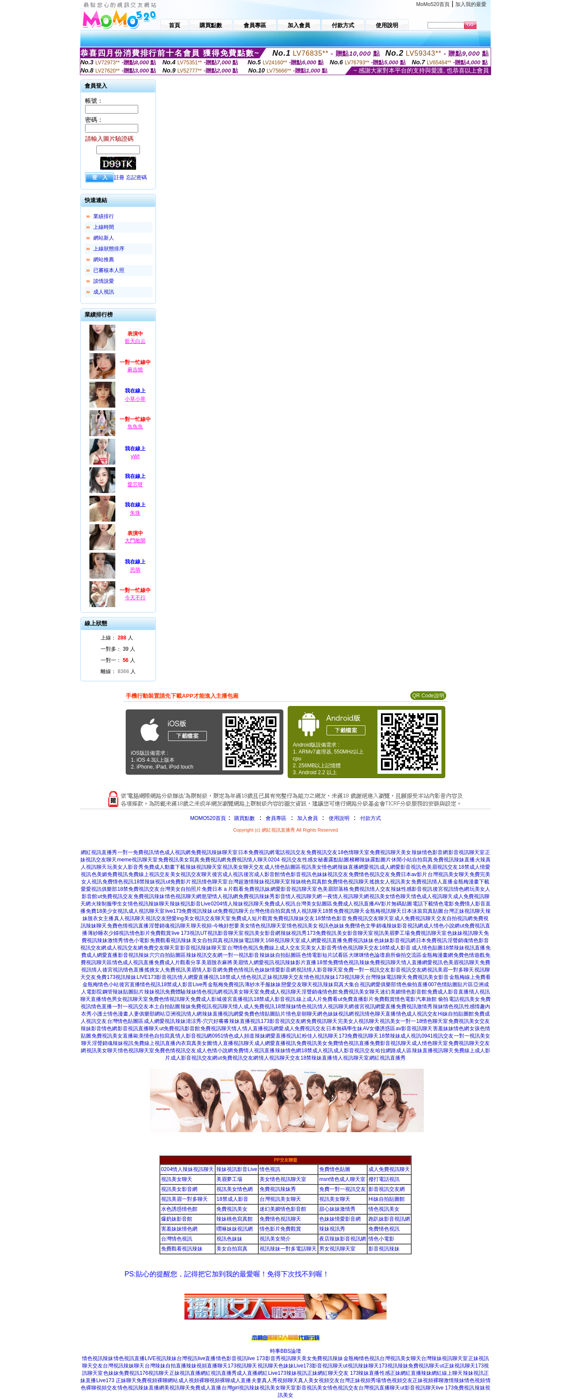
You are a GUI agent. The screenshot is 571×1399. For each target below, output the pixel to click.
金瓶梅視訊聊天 (383, 911)
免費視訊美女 (311, 1043)
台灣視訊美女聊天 (448, 874)
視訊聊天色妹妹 (275, 1366)
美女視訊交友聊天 (191, 874)
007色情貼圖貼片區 (450, 984)
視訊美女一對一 (398, 1021)
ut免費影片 (178, 882)
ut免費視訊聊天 (231, 911)
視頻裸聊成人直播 (230, 1380)
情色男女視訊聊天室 (125, 999)
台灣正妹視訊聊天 (464, 911)
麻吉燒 (135, 370)
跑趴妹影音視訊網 (389, 1219)
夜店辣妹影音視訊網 (342, 1239)
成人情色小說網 (441, 926)
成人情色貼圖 (427, 948)
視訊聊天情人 (227, 1006)
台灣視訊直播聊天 (379, 1388)
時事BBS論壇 (285, 1351)
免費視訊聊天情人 (221, 1029)
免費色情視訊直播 (128, 926)
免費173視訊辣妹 (116, 977)
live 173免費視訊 (455, 1388)
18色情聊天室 (353, 852)
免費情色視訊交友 (369, 874)
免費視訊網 (213, 860)
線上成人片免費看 (317, 999)
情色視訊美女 (302, 926)
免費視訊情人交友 (369, 889)
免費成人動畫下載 (164, 867)
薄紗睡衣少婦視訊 (108, 933)
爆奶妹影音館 (176, 1219)
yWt (135, 456)
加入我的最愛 (470, 4)
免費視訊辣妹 (149, 896)
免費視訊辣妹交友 (293, 918)
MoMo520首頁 (433, 4)
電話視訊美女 (464, 999)
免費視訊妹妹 (358, 940)
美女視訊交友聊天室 (207, 918)
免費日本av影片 (408, 874)
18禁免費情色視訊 (337, 962)
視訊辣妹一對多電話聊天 (288, 1249)
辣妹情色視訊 (448, 1006)
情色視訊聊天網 (183, 896)
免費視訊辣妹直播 (454, 860)
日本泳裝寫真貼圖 (422, 911)
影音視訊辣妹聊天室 (203, 948)
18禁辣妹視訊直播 (464, 948)
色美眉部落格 (333, 889)
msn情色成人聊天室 (342, 1179)
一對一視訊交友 (130, 1006)
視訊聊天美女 (296, 1358)
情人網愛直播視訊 (198, 977)
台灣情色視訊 (242, 948)
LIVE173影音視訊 (156, 977)
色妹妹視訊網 (338, 1014)
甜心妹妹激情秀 (337, 1209)
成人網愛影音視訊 (400, 867)
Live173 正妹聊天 (116, 1380)
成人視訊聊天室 (146, 911)
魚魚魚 (135, 427)
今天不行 (135, 598)
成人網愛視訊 (159, 1021)
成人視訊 (103, 292)
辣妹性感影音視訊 (411, 889)
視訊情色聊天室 (209, 882)
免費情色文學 (360, 926)
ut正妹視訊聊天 (457, 1366)
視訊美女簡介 (275, 1239)
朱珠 (135, 513)
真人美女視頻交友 (318, 1380)
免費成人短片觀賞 (252, 918)
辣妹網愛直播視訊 (275, 1036)
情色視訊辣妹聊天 (148, 904)
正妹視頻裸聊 (428, 1380)
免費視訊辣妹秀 (256, 896)
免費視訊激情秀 (414, 1006)
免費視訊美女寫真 (179, 860)
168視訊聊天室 (282, 940)
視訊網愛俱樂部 (378, 984)
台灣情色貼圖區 (125, 1021)
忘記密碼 (136, 177)
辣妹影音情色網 (99, 1029)
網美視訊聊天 (174, 1388)
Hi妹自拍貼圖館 (456, 1014)
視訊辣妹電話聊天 (244, 940)
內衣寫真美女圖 (194, 1043)
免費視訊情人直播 (432, 882)
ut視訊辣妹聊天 (361, 1366)
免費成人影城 (206, 999)
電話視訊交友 (290, 852)
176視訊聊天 (154, 1373)
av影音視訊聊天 (414, 1029)
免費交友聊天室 (161, 948)
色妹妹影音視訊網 (395, 940)
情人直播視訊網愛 (263, 1029)
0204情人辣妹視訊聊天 (237, 904)
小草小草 (135, 399)
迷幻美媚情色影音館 (403, 992)
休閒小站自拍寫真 (412, 860)
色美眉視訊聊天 (461, 962)
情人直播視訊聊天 (233, 1043)
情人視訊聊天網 (335, 1006)
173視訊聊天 (350, 977)
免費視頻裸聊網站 (157, 1380)
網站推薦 (103, 259)
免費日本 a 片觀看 (223, 889)
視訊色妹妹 (331, 926)
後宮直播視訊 (237, 999)
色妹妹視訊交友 (330, 874)
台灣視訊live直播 (196, 1358)
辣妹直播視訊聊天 (433, 1051)
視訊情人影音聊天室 (319, 970)
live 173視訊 (185, 933)
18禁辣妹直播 (316, 1058)
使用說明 (339, 818)
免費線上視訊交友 (149, 874)
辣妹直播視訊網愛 (223, 1014)
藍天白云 (135, 341)
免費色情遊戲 (469, 955)
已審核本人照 (108, 270)
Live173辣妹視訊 (287, 1373)
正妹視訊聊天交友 (283, 977)
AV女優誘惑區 (379, 1029)
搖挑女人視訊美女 (390, 882)
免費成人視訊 (279, 904)
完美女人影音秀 (319, 948)
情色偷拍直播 (412, 984)
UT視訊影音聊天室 (222, 933)
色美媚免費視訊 (110, 874)
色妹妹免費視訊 (121, 1373)
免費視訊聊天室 (428, 933)
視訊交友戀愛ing (165, 918)
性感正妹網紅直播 (400, 1373)
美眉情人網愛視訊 (253, 962)
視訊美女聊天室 (241, 992)
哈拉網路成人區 (393, 1051)
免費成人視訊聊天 (280, 992)
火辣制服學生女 (109, 904)
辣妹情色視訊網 (204, 992)
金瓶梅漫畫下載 (471, 882)
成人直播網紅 (252, 1373)
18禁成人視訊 (317, 1051)
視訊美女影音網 (262, 933)
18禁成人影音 (395, 948)
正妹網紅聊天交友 (328, 1373)
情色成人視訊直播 (133, 962)
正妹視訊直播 (184, 1373)
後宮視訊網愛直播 (375, 1006)
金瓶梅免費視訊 (226, 984)
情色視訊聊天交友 (358, 948)
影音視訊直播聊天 (138, 1029)
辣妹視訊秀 (294, 933)
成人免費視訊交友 (305, 1029)
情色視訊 (270, 1169)
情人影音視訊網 (193, 1036)
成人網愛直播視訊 (275, 1043)
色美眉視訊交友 (440, 867)
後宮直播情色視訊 (140, 984)
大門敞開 (135, 541)
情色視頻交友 (396, 1380)
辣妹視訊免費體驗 (165, 992)
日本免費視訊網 (256, 852)
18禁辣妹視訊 (149, 882)
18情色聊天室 (432, 1021)
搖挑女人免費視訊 (165, 970)
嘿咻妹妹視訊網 (234, 1229)
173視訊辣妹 (393, 1366)
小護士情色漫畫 (110, 1014)
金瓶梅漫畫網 (437, 955)
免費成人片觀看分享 (177, 962)
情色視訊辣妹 (319, 977)
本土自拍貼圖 (164, 1006)
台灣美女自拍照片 (180, 889)
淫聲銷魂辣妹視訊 (112, 1043)
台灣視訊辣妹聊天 (123, 1366)
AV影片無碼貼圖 (393, 904)
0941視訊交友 (438, 1036)
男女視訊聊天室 (337, 1249)
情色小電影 (136, 940)
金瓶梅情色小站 (100, 984)
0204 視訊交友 (285, 860)
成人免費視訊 (259, 1006)
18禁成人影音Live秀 (184, 984)
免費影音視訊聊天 (390, 1043)
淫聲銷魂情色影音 (468, 940)
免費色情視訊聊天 (169, 999)
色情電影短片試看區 (324, 955)
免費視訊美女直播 (112, 1036)
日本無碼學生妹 (344, 1029)
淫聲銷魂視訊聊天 (169, 926)
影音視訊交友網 (408, 970)
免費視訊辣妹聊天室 (214, 852)
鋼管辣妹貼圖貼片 (123, 992)
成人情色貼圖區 (282, 867)
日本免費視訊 (431, 940)
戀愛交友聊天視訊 (302, 984)
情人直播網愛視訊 (422, 962)
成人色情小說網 (215, 1051)
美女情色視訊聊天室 (263, 926)
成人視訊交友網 (125, 948)
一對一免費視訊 (135, 852)
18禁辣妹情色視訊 (296, 1006)
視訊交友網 (93, 948)
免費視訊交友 (321, 852)
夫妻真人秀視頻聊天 (274, 1380)
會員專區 (276, 818)
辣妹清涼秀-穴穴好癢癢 (202, 1021)
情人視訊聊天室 (351, 1058)
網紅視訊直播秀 (99, 852)
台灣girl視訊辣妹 (241, 1388)
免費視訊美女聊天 (359, 992)
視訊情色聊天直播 (375, 1014)
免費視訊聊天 (321, 1021)
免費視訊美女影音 (428, 977)
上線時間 (103, 227)
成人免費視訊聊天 (415, 918)
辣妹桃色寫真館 (309, 882)
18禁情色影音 (330, 918)
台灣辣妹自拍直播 (165, 1366)
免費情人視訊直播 (254, 1051)
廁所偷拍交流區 (403, 955)
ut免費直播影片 (356, 999)
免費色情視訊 (238, 970)
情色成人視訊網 (172, 852)
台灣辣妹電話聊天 (386, 977)
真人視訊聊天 (129, 918)
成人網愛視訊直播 (321, 940)
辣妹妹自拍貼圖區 (280, 955)
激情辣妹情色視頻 (464, 1380)
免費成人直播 (205, 1388)
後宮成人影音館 (262, 874)
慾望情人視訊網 (220, 896)
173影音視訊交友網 (283, 1021)
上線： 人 (117, 638)
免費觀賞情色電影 (395, 999)
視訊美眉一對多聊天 (450, 970)
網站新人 (103, 238)
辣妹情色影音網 (430, 852)
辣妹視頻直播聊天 (207, 1366)
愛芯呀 (135, 484)
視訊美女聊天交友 (243, 867)
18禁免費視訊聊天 (344, 911)
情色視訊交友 (342, 1388)
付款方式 (370, 818)
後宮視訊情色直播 (123, 970)
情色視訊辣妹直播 (138, 1388)
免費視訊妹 (257, 889)
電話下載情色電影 (433, 904)
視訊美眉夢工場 (392, 933)
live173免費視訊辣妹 (189, 911)
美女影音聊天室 (355, 933)
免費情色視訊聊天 (348, 882)
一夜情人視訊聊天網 (345, 896)
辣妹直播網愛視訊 (358, 867)
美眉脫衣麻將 (216, 962)
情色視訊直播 (129, 1358)
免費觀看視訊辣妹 (170, 940)
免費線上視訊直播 (154, 1043)
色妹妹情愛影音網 (275, 970)
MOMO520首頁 (208, 818)
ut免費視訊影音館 (179, 1029)
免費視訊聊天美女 (390, 852)
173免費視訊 (321, 933)
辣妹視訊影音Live (190, 904)
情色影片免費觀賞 (150, 933)
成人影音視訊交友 (354, 1051)
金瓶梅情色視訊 (361, 1358)
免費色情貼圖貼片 (265, 1014)
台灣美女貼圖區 (314, 904)
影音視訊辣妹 (133, 955)
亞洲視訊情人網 (183, 1014)
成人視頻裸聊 (193, 1380)
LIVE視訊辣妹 (161, 1358)
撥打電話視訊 (384, 1179)
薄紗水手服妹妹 (262, 984)
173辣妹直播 (364, 1373)
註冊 (119, 177)
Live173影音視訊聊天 (318, 1366)
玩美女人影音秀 (125, 867)
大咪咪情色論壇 (367, 955)
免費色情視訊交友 (175, 1051)
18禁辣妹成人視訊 (400, 1036)
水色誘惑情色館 (179, 1209)
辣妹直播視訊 (244, 1021)
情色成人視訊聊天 (432, 896)
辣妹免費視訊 (196, 1006)
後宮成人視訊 (227, 874)
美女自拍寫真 (207, 940)
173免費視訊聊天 (358, 1036)
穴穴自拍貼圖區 (167, 955)
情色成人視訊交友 (417, 1014)
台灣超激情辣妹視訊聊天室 (259, 882)
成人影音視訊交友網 (194, 1058)
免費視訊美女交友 (469, 1021)
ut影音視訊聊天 (418, 1388)
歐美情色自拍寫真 (154, 1036)
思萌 (135, 570)
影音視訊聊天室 (466, 852)
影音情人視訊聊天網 (298, 896)
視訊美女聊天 (101, 1051)
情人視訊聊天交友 (279, 1058)
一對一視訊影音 (241, 955)
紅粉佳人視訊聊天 (317, 1036)
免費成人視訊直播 (353, 904)
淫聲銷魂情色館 (319, 992)
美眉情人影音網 (204, 970)
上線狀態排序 (108, 249)
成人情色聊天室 (430, 1043)
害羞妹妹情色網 (451, 1029)
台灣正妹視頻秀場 (360, 1380)
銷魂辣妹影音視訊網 (399, 926)
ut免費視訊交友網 (238, 1058)
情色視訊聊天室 (136, 1051)
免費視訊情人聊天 (247, 860)
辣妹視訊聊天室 (204, 867)
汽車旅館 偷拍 (432, 999)
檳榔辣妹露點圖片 (370, 860)
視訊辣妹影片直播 (295, 962)
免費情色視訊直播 (348, 1043)
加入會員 (307, 818)
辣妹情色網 (288, 1051)
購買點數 (244, 818)
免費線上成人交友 (279, 948)
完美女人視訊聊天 (358, 1021)
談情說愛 (103, 281)
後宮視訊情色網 (451, 889)
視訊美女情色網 (319, 867)
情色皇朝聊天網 (304, 1014)
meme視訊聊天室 (137, 860)
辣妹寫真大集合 (341, 984)
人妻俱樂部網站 (147, 1014)
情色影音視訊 (295, 874)
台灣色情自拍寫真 (270, 911)
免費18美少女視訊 (107, 911)
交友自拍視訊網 (454, 918)
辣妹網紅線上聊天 (442, 1373)
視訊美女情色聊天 (390, 896)
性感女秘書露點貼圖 (325, 860)
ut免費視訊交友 (115, 896)
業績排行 (103, 216)
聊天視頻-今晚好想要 (215, 926)
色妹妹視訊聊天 (465, 933)
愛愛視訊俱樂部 (99, 889)
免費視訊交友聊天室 (370, 918)
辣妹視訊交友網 (204, 955)
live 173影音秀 (263, 1358)
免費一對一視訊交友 (366, 970)
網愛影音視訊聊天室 (293, 889)
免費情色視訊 (117, 882)
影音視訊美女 (311, 1388)
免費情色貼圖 (334, 1169)
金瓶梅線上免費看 (470, 977)
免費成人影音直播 (448, 992)
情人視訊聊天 (306, 911)
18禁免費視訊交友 (138, 889)
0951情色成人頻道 (233, 1036)
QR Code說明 (428, 696)
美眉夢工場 (229, 1179)
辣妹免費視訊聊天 (380, 962)
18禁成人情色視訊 (240, 977)
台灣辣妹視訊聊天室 (444, 1358)
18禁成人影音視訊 (274, 999)
